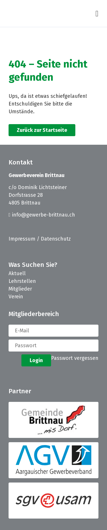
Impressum (22, 239)
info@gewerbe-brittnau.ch (42, 215)
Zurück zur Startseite (42, 130)
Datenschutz (56, 239)
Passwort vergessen (74, 358)
